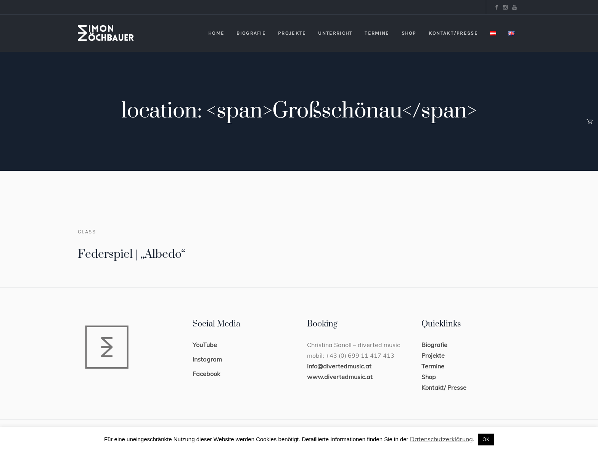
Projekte (433, 355)
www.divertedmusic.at (340, 377)
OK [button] (485, 439)
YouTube (205, 345)
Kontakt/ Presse (443, 387)
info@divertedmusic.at (339, 366)
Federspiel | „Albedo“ (131, 254)
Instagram (207, 359)
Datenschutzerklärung (441, 439)
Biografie (434, 345)
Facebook (206, 374)
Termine (432, 366)
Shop (428, 377)
